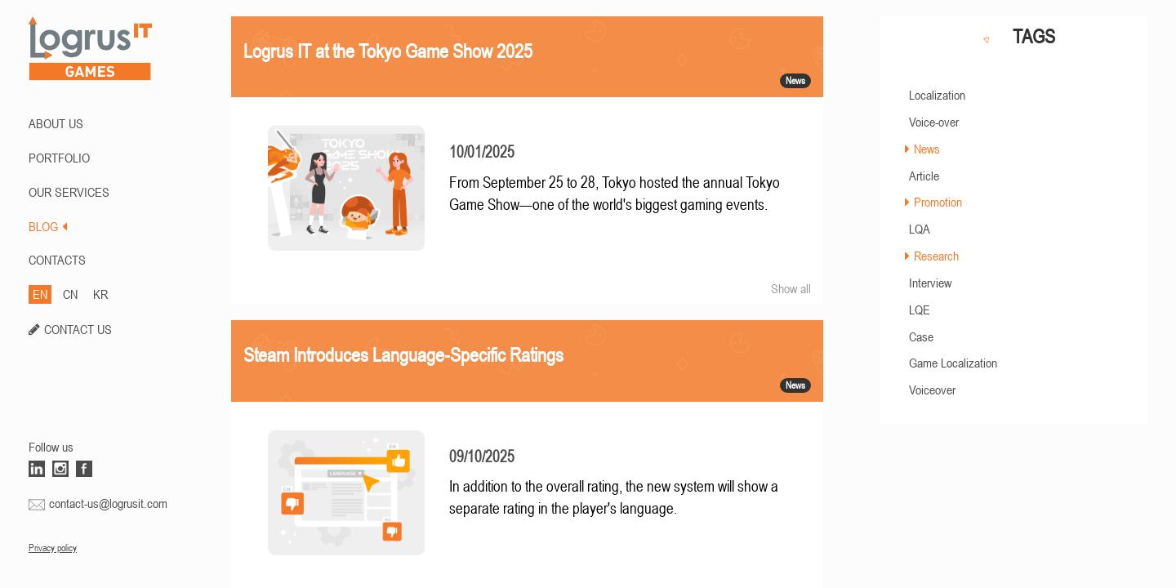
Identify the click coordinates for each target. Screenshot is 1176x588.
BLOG (48, 226)
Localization (937, 94)
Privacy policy (53, 548)
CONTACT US (78, 329)
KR (100, 294)
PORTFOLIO (59, 157)
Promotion (938, 201)
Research (936, 255)
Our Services (69, 192)
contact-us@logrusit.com (108, 503)
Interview (930, 282)
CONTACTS (57, 259)
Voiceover (932, 389)
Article (924, 175)
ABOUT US (56, 123)
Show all (791, 288)
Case (921, 336)
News (927, 148)
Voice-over (934, 121)
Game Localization (953, 362)
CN (70, 294)
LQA (919, 228)
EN (40, 294)
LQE (919, 309)
